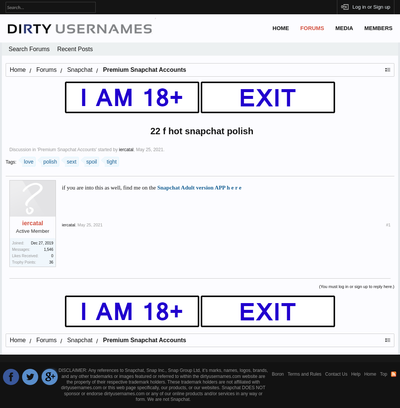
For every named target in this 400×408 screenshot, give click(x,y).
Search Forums (29, 49)
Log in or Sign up (371, 7)
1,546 (48, 249)
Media (344, 28)
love (28, 161)
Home (280, 28)
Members (378, 28)
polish (49, 161)
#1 (388, 225)
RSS (393, 374)
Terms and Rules (305, 374)
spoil (90, 161)
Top (383, 374)
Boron (278, 374)
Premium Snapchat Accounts (67, 149)
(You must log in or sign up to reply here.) (356, 286)
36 (51, 262)
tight (110, 161)
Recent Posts (75, 49)
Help (356, 374)
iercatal (126, 149)
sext (71, 161)
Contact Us (336, 374)
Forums (312, 28)
